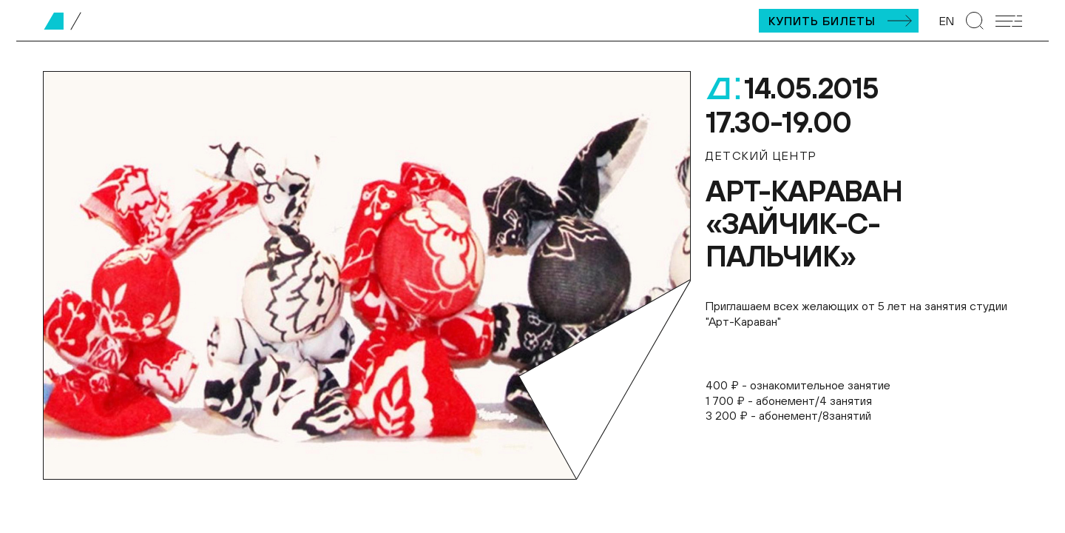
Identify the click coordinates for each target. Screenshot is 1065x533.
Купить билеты (822, 20)
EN (946, 20)
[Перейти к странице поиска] (975, 21)
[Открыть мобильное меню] (1008, 21)
